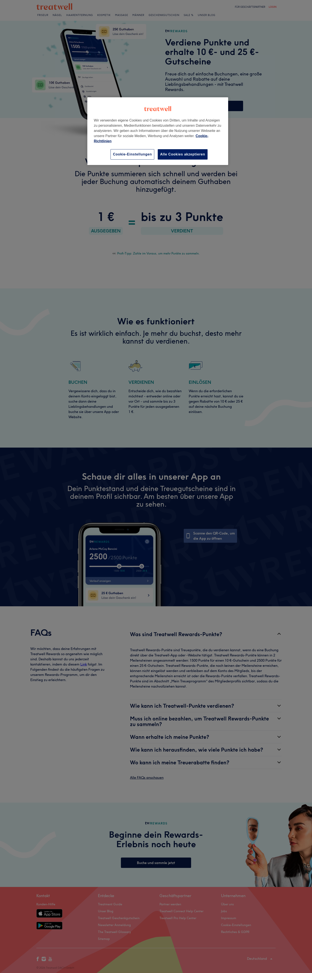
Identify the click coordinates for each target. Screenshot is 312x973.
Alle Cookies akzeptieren (182, 154)
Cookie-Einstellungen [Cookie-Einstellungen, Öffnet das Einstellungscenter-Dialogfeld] (132, 154)
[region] (157, 131)
